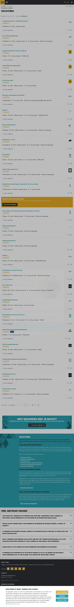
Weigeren (62, 596)
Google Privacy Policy (13, 604)
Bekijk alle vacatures (50, 317)
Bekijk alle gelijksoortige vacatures (28, 317)
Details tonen (62, 600)
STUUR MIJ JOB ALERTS (51, 333)
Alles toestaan (62, 592)
